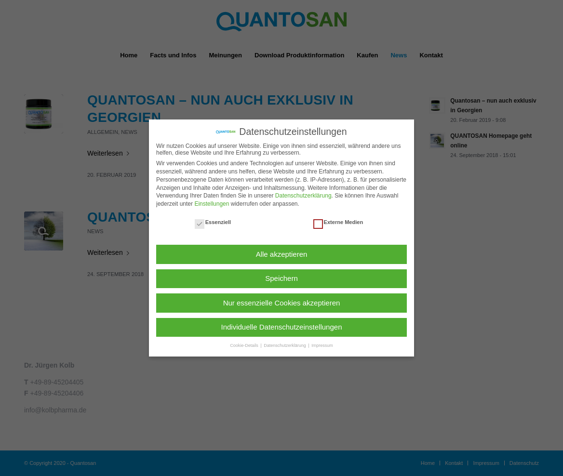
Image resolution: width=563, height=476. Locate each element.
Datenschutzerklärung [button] (285, 345)
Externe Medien (338, 222)
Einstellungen (211, 203)
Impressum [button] (322, 345)
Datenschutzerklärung (303, 195)
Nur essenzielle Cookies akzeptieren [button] (281, 303)
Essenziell (213, 222)
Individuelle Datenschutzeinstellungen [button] (281, 327)
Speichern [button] (281, 278)
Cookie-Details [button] (244, 345)
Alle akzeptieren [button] (282, 254)
